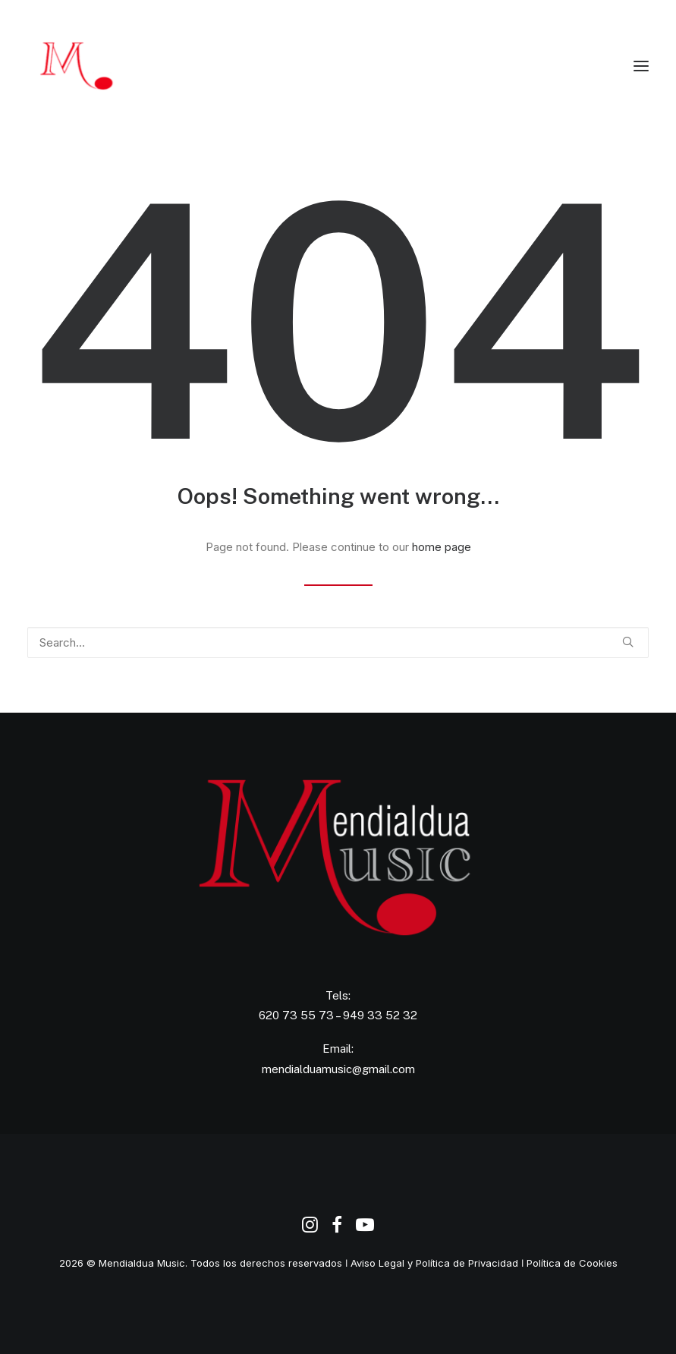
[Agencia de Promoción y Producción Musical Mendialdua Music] (102, 66)
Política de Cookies (572, 1263)
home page (441, 547)
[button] (641, 66)
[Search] (338, 642)
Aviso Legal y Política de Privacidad (434, 1263)
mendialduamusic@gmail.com (338, 1069)
